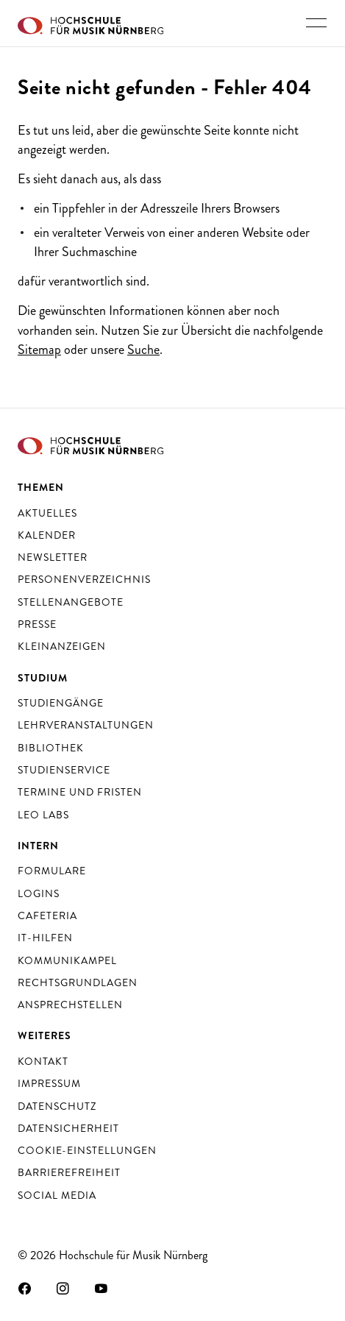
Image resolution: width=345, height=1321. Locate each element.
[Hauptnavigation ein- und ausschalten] (316, 23)
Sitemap (39, 349)
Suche (143, 349)
